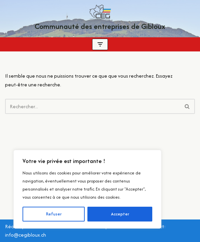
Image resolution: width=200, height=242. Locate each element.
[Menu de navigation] (100, 44)
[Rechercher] (92, 106)
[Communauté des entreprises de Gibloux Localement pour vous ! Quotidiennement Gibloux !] (100, 19)
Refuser (54, 214)
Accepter (120, 214)
